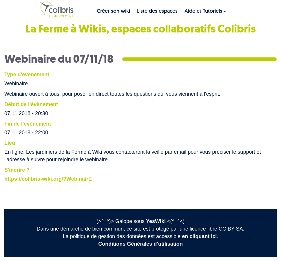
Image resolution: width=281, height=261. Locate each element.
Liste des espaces (157, 11)
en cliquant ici (199, 236)
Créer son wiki (113, 11)
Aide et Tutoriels (205, 11)
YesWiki (156, 221)
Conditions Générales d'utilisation (140, 244)
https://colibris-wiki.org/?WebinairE (48, 179)
